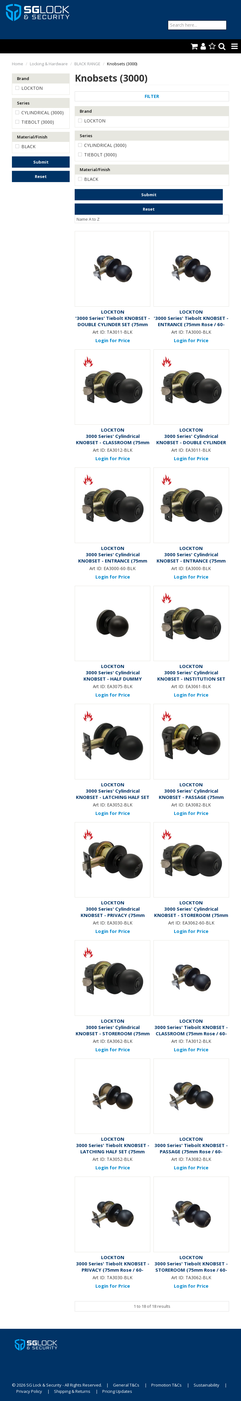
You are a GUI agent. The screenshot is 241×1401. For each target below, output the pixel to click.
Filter (152, 96)
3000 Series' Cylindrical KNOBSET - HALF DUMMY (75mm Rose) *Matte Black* (113, 678)
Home (17, 64)
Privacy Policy (29, 1391)
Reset (41, 176)
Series (23, 103)
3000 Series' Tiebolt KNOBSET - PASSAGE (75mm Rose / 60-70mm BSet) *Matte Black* (191, 1151)
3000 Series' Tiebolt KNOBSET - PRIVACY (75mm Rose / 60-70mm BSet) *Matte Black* (112, 1269)
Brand (23, 78)
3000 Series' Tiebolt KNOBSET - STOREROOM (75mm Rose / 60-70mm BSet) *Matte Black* (191, 1269)
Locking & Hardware (49, 64)
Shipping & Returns (72, 1391)
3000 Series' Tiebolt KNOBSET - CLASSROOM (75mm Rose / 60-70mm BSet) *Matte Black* (191, 1033)
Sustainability (206, 1385)
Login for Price (112, 340)
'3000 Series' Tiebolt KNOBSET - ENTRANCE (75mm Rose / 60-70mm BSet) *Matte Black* (191, 324)
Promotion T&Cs (166, 1385)
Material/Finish (32, 137)
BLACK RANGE (87, 64)
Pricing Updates (117, 1391)
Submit (41, 162)
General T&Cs (126, 1385)
